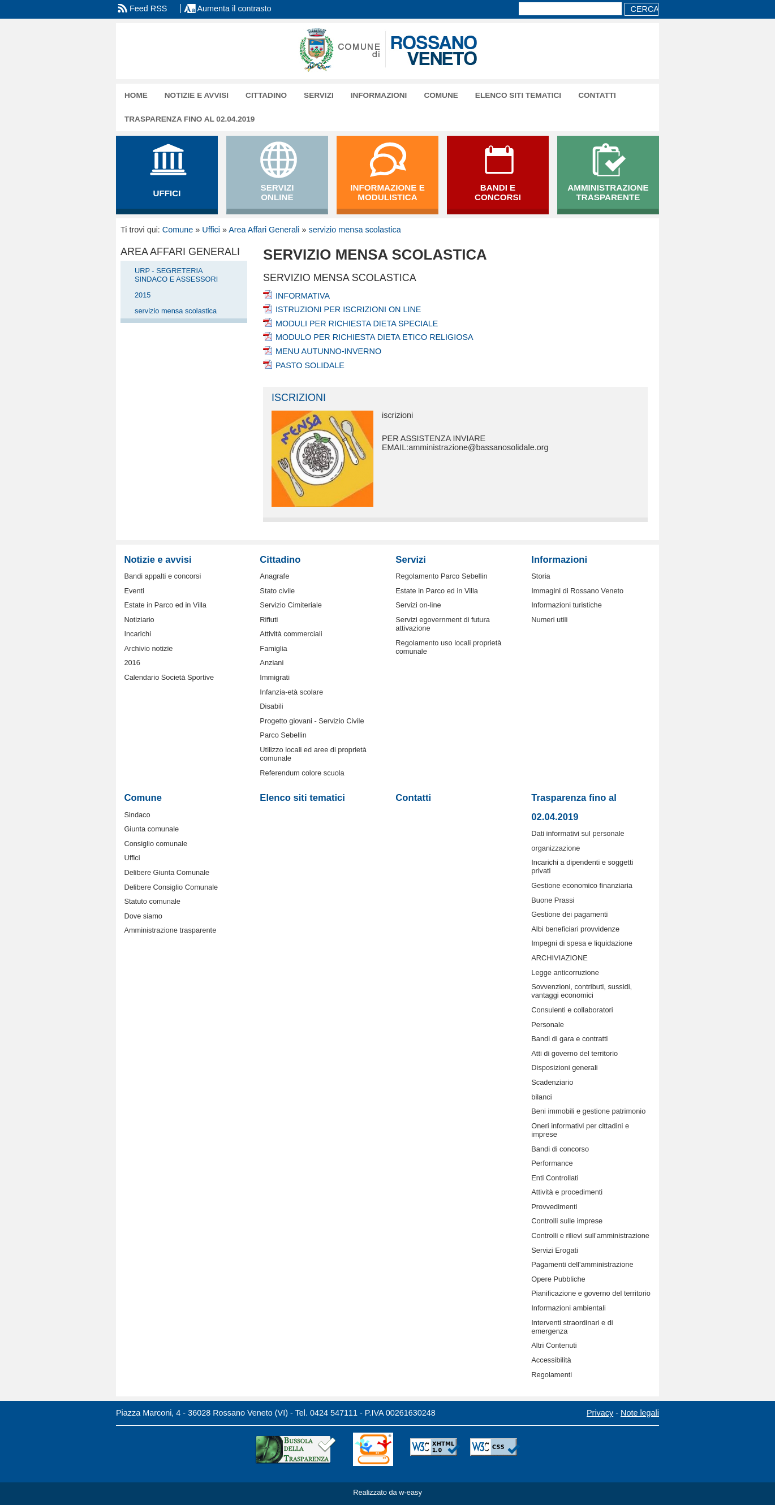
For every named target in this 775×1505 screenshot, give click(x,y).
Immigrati (275, 677)
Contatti (597, 95)
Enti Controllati (554, 1178)
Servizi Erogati (554, 1250)
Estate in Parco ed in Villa (165, 605)
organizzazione (555, 848)
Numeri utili (549, 619)
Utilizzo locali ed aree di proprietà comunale (313, 753)
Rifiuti (269, 619)
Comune (441, 95)
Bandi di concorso (560, 1149)
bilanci (541, 1097)
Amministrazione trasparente (170, 930)
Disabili (271, 706)
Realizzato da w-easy (387, 1492)
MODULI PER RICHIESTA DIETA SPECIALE (356, 323)
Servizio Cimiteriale (291, 605)
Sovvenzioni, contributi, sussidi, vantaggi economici (581, 990)
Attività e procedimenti (566, 1192)
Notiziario (139, 619)
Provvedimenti (554, 1206)
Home (136, 95)
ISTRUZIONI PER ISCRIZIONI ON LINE (348, 309)
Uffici (211, 229)
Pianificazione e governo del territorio (591, 1293)
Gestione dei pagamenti (569, 914)
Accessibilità (551, 1360)
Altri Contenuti (553, 1345)
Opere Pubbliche (558, 1279)
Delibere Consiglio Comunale (171, 887)
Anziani (271, 662)
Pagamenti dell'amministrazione (582, 1264)
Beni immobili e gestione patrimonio (588, 1111)
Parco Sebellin (283, 735)
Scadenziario (552, 1082)
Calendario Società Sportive (169, 677)
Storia (540, 576)
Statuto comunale (152, 901)
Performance (551, 1163)
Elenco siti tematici (518, 95)
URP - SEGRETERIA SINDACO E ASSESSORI (176, 274)
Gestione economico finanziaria (581, 885)
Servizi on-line (418, 605)
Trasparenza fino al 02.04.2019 (189, 119)
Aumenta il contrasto (234, 8)
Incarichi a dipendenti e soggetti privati (582, 866)
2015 (142, 295)
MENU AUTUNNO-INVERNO (328, 351)
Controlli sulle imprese (566, 1221)
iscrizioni (299, 397)
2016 (132, 662)
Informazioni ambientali (568, 1308)
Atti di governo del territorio (574, 1053)
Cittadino (266, 95)
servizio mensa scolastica (355, 229)
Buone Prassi (552, 900)
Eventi (134, 591)
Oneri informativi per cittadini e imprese (580, 1130)
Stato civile (277, 591)
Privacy (600, 1412)
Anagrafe (274, 576)
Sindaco (137, 814)
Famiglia (273, 648)
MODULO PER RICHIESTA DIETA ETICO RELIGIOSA (374, 337)
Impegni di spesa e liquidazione (581, 943)
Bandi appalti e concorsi (162, 576)
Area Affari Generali (264, 229)
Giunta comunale (151, 829)
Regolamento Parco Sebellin (441, 576)
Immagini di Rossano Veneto (577, 591)
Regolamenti (551, 1374)
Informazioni (379, 95)
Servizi (319, 95)
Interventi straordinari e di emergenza (572, 1326)
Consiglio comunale (155, 843)
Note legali (640, 1412)
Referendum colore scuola (302, 773)
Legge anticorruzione (565, 972)
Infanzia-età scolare (291, 692)
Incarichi (137, 633)
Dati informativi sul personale (577, 833)
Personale (547, 1024)
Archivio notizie (148, 648)
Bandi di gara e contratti (569, 1038)
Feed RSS (148, 8)
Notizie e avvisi (197, 95)
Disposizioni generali (564, 1067)
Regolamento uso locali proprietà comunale (448, 647)
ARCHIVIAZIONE (559, 958)
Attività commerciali (291, 633)
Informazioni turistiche (566, 605)
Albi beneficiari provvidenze (575, 929)
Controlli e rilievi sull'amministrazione (590, 1235)
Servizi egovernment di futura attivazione (442, 623)
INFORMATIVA (302, 295)
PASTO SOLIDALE (310, 365)
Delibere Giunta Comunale (166, 872)
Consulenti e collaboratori (572, 1010)
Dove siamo (143, 916)
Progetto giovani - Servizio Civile (312, 721)
